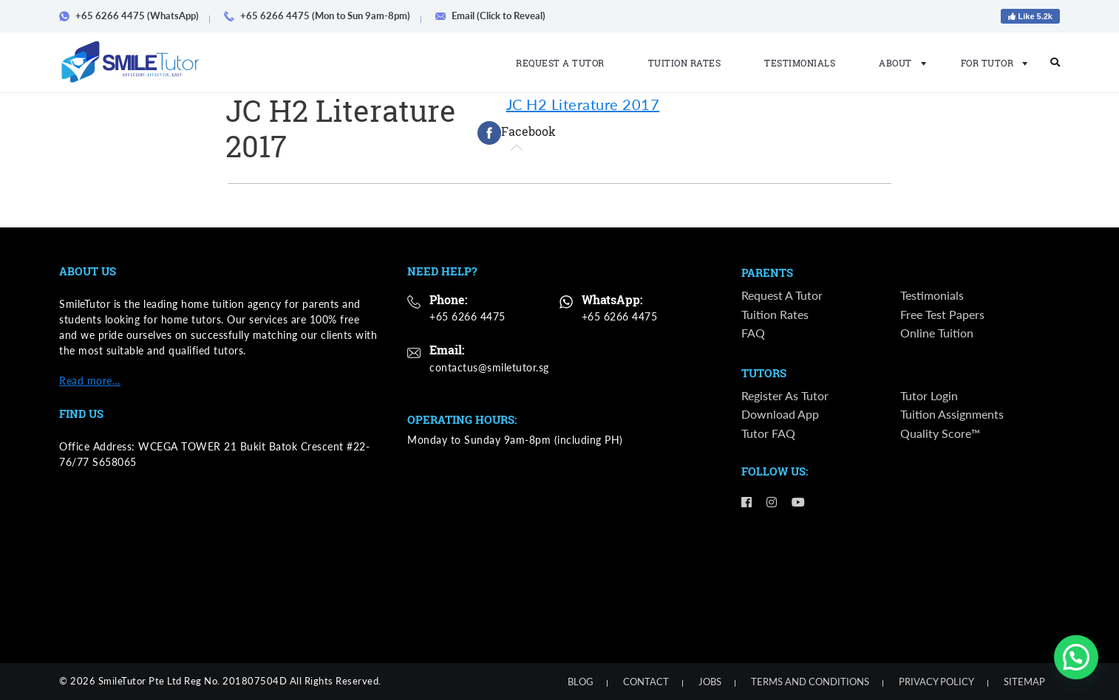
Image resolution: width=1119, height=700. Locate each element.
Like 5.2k (1030, 16)
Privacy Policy (936, 681)
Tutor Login (929, 395)
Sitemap (1024, 681)
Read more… (89, 380)
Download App (780, 415)
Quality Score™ (940, 433)
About (898, 63)
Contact (646, 681)
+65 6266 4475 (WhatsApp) (134, 15)
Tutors (763, 373)
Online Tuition (936, 333)
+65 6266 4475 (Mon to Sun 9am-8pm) (322, 15)
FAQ (753, 333)
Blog (580, 681)
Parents (767, 273)
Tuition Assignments (952, 415)
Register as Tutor (785, 395)
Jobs (709, 681)
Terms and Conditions (810, 681)
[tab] (517, 133)
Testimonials (799, 63)
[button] (1076, 657)
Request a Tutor (560, 63)
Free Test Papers (942, 314)
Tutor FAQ (768, 433)
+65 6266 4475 (467, 316)
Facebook (516, 133)
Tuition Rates (684, 63)
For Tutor (990, 63)
